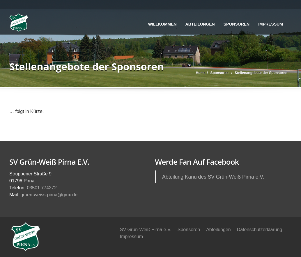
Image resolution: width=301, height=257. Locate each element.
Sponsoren (236, 24)
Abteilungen (200, 24)
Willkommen (162, 24)
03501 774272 (41, 187)
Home (200, 73)
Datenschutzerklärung (259, 229)
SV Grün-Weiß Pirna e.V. (145, 229)
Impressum (270, 24)
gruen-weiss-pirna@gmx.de (48, 194)
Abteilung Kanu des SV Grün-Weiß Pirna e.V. (213, 177)
